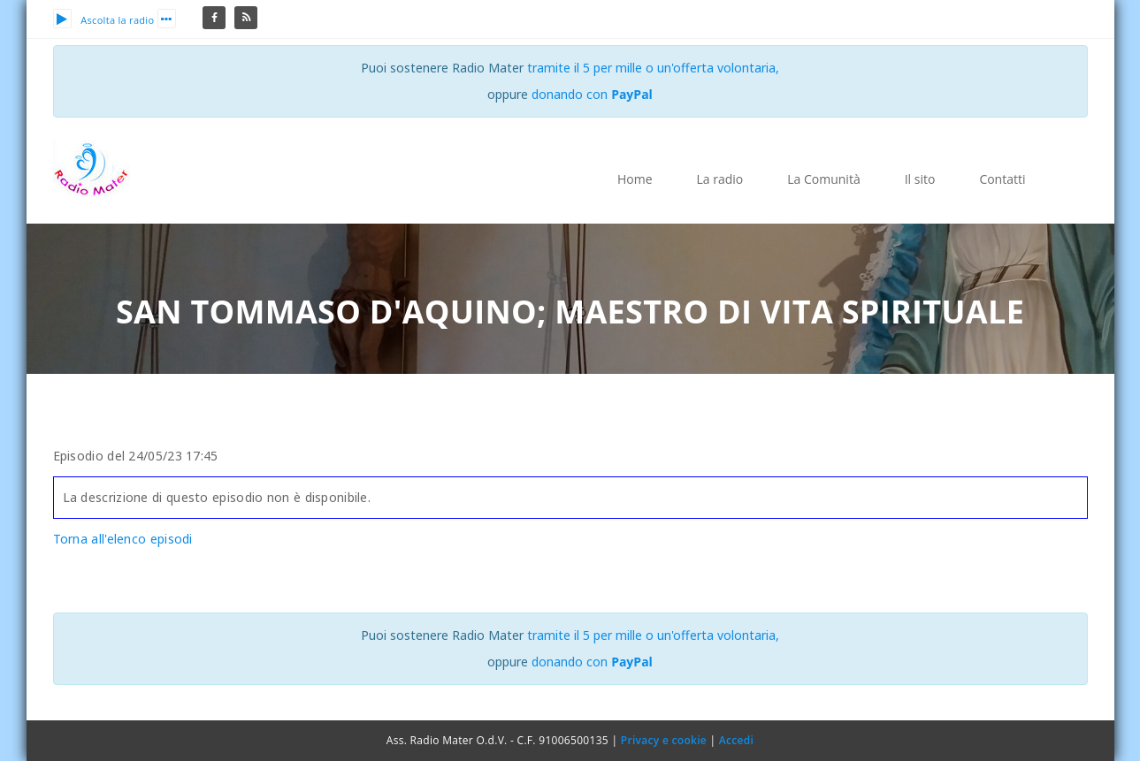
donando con (592, 94)
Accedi (736, 740)
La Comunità (823, 179)
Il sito (920, 179)
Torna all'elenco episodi (123, 538)
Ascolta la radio (104, 20)
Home (635, 179)
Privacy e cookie (664, 740)
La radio (720, 179)
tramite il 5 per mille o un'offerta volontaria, (653, 67)
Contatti (1002, 179)
